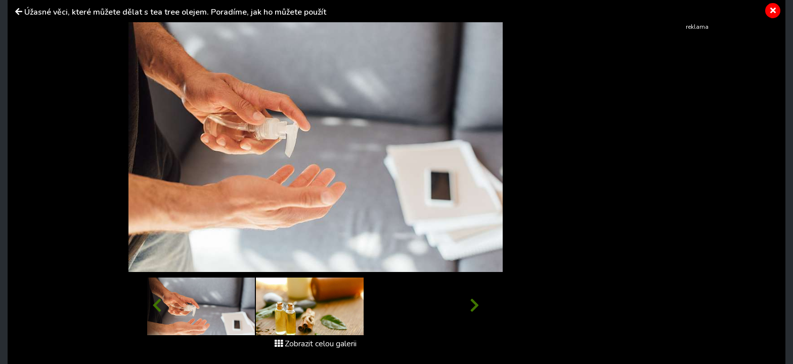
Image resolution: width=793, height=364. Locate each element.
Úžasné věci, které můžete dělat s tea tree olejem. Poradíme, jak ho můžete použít (175, 12)
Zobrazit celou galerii (316, 343)
